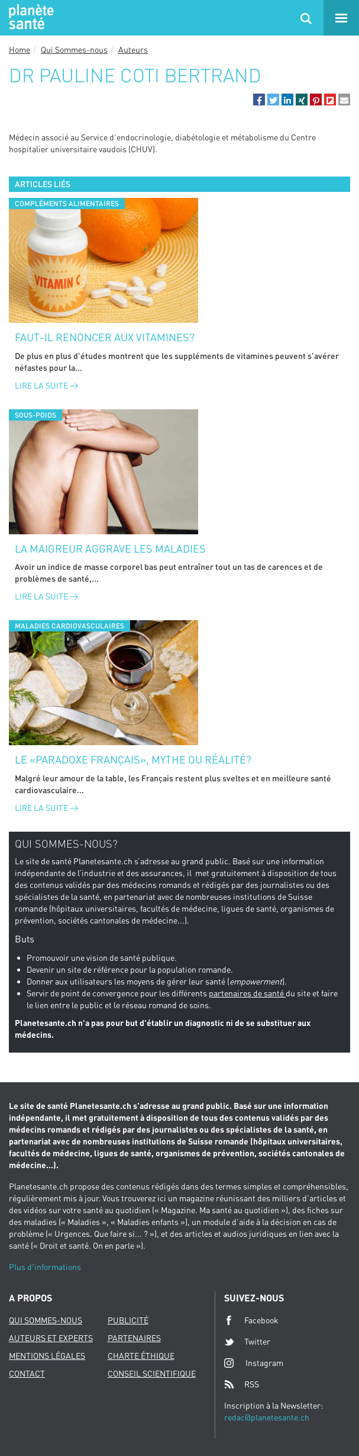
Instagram (253, 1363)
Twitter (247, 1342)
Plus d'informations (45, 1267)
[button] (259, 99)
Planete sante (29, 18)
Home (19, 49)
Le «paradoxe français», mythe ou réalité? (133, 759)
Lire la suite (46, 385)
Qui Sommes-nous (74, 49)
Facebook (251, 1320)
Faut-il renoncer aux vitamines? (105, 337)
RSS (241, 1384)
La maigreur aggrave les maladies (110, 548)
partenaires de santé (247, 993)
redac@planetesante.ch (266, 1417)
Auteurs (133, 49)
